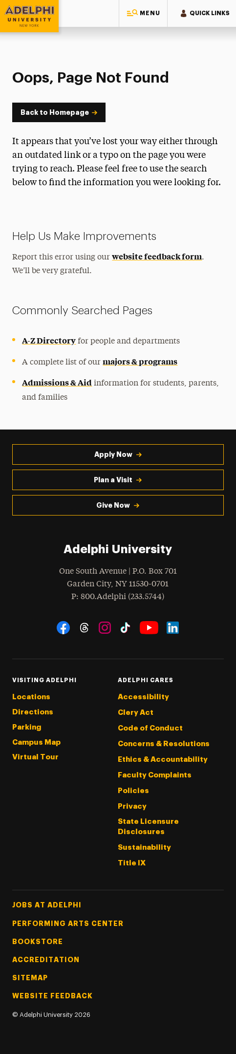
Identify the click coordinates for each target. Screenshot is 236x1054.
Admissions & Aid (57, 382)
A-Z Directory (49, 340)
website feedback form (157, 256)
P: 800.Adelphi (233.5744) (117, 596)
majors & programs (140, 361)
